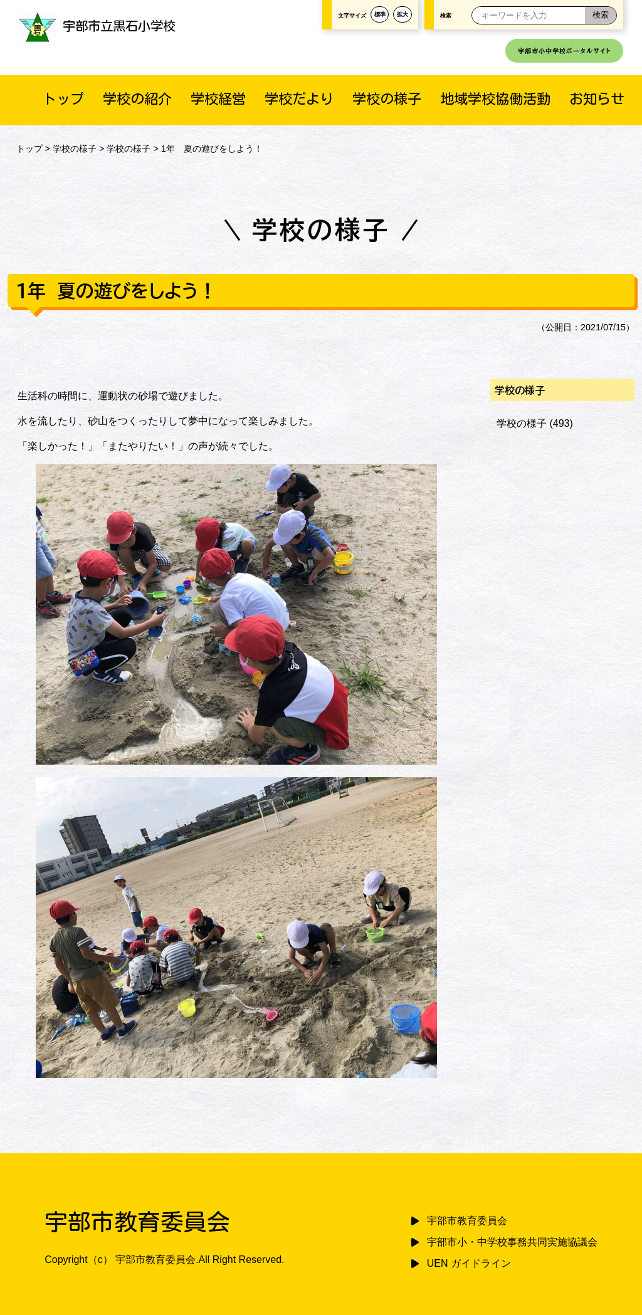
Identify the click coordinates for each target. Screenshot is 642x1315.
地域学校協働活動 (495, 99)
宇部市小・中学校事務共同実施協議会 (512, 1242)
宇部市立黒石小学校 (97, 25)
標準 (380, 14)
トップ (63, 99)
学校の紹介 (137, 99)
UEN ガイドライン (469, 1263)
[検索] (600, 15)
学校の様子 (386, 99)
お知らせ (596, 99)
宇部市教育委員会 (467, 1220)
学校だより (299, 99)
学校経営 (218, 99)
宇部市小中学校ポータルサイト (564, 51)
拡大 (402, 14)
